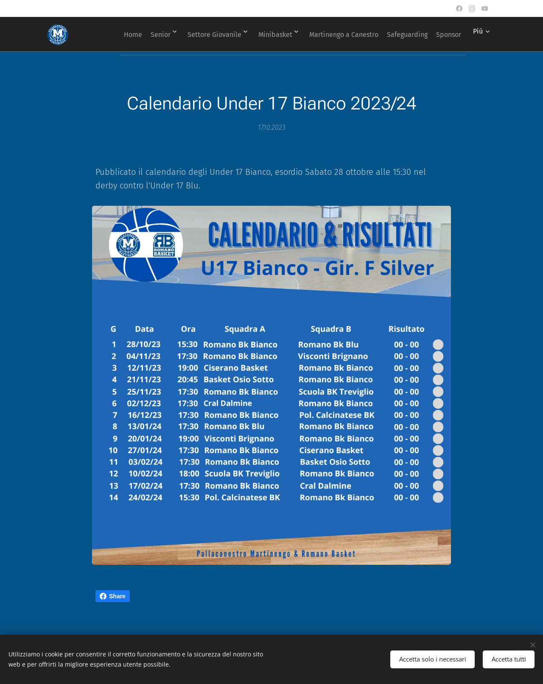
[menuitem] (137, 34)
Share (113, 596)
